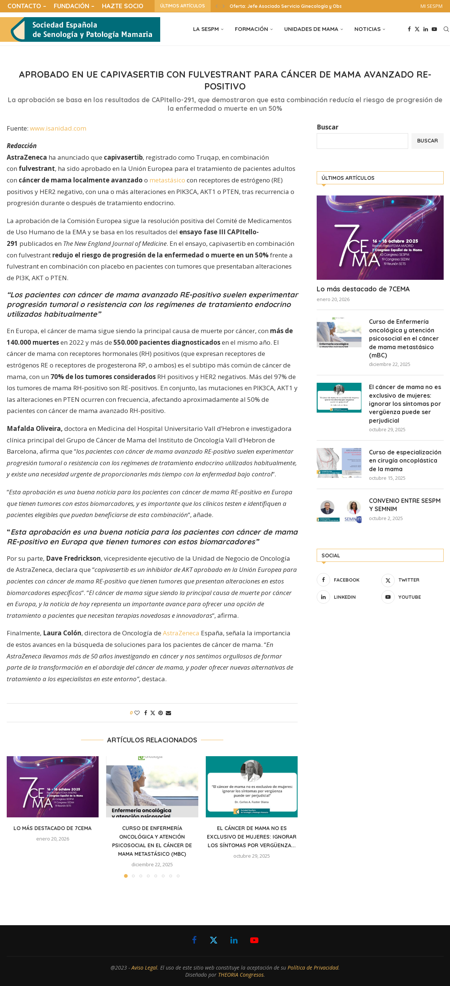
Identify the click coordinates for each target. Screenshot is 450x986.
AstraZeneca (181, 633)
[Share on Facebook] (145, 712)
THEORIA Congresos (241, 974)
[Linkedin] (425, 29)
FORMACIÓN (251, 28)
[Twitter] (417, 29)
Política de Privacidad (313, 967)
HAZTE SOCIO (122, 6)
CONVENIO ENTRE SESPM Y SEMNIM (405, 505)
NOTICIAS (367, 28)
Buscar (327, 127)
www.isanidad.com (58, 128)
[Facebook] (409, 29)
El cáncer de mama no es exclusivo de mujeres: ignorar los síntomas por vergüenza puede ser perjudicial (405, 403)
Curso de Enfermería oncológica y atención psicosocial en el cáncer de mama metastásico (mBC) (404, 338)
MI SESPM (431, 6)
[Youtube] (434, 29)
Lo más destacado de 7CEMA (52, 828)
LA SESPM (206, 28)
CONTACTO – (26, 6)
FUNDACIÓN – (74, 6)
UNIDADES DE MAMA (311, 28)
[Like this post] (137, 712)
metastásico (167, 180)
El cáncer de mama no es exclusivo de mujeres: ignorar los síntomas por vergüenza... (252, 837)
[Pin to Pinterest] (160, 712)
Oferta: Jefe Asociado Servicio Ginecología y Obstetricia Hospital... (306, 6)
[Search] (446, 29)
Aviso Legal (144, 967)
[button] (217, 6)
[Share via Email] (168, 712)
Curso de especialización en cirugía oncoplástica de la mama (405, 460)
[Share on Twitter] (152, 712)
